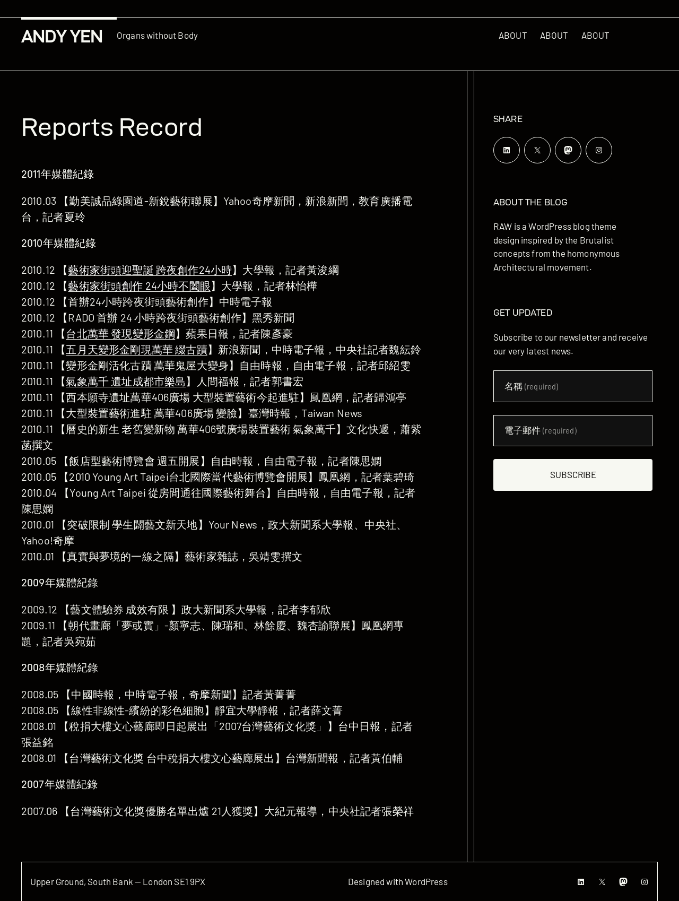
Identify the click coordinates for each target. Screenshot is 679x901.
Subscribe (573, 474)
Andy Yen (61, 36)
